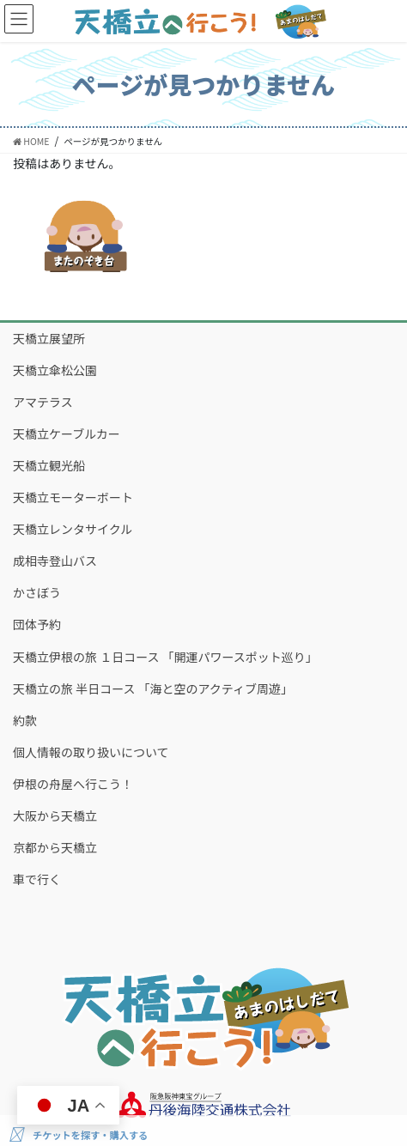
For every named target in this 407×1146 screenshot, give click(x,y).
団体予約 (37, 624)
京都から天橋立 (55, 847)
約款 (25, 720)
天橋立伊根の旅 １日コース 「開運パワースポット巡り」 (165, 656)
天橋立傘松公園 (55, 370)
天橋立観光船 (49, 465)
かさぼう (37, 592)
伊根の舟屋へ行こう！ (73, 783)
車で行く (37, 879)
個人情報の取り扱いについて (91, 752)
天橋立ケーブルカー (66, 433)
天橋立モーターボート (73, 497)
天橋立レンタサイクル (72, 528)
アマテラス (43, 401)
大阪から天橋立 (55, 815)
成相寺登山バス (55, 560)
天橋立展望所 (49, 338)
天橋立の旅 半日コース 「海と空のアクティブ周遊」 (153, 688)
